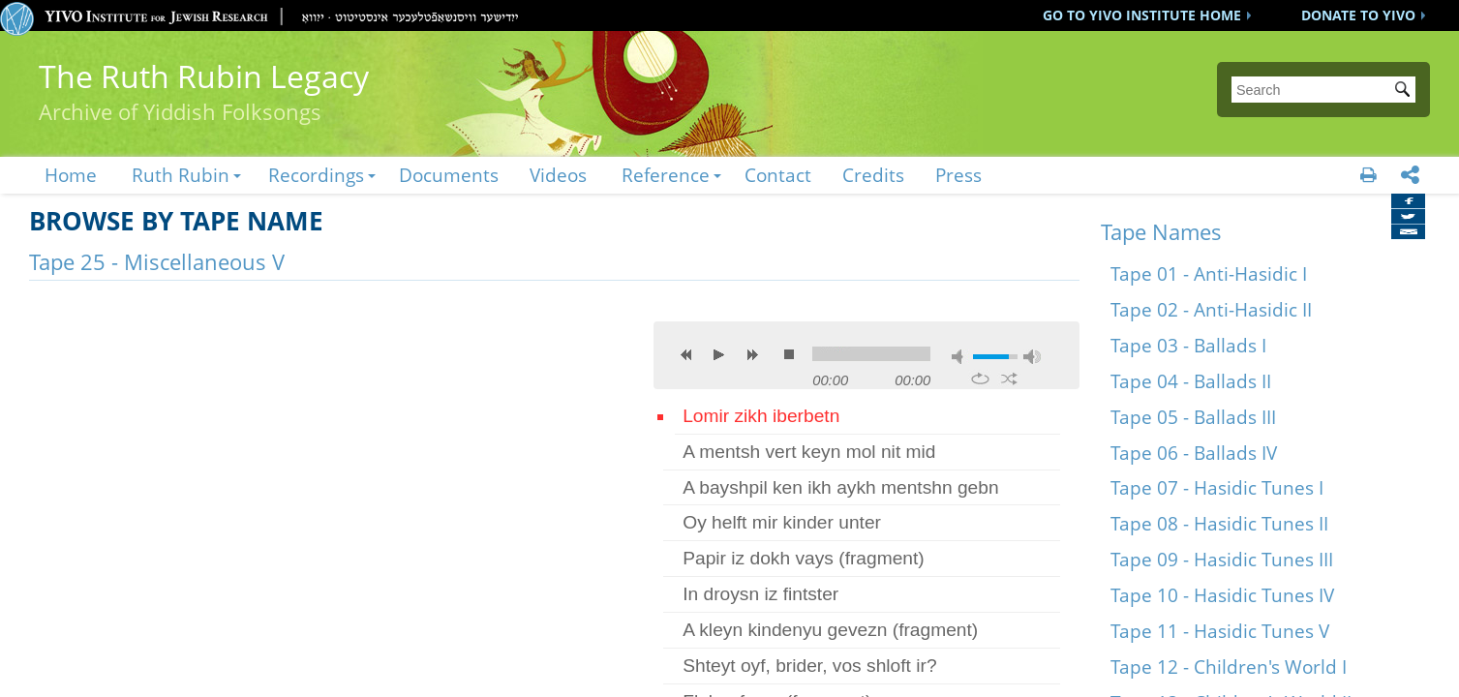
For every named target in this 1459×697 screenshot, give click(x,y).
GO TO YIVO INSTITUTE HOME (1142, 15)
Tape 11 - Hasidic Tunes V (1219, 631)
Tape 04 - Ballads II (1190, 381)
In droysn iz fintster (760, 594)
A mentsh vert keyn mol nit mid (809, 451)
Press (958, 175)
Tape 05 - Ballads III (1193, 417)
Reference (666, 175)
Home (71, 175)
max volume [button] (1032, 356)
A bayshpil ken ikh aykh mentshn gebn (840, 487)
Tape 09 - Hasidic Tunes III (1221, 559)
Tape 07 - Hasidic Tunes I (1216, 487)
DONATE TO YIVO (1358, 15)
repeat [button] (980, 378)
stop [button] (789, 354)
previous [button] (686, 354)
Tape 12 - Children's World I (1228, 666)
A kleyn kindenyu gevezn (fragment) (830, 630)
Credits (873, 175)
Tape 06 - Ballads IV (1193, 452)
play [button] (719, 354)
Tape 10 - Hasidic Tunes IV (1222, 595)
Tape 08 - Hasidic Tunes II (1219, 523)
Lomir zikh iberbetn (761, 416)
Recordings (316, 175)
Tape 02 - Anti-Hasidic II (1211, 309)
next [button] (752, 354)
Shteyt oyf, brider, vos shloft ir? (809, 665)
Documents (449, 175)
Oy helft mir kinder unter (782, 522)
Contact (778, 175)
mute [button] (960, 356)
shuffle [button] (1009, 378)
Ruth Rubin (180, 175)
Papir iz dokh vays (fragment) (804, 558)
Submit (1405, 91)
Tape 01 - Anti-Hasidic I (1208, 273)
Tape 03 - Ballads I (1188, 345)
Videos (558, 175)
